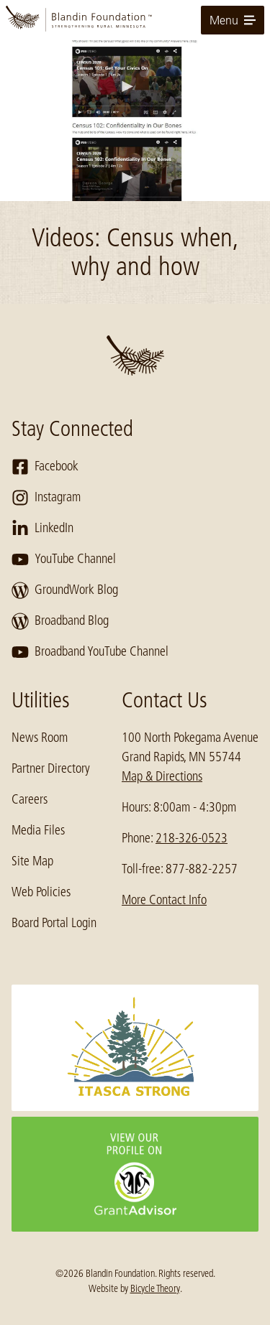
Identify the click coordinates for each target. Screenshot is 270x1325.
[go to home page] (135, 20)
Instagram (46, 497)
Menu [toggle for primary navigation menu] (233, 20)
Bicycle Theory (155, 1288)
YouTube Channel (64, 559)
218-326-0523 (192, 838)
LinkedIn (42, 528)
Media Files (38, 830)
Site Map (32, 861)
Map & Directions (162, 776)
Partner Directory (51, 768)
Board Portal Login (54, 923)
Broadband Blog (60, 621)
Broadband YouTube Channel (90, 652)
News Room (40, 737)
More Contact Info (164, 900)
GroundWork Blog (65, 590)
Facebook (45, 466)
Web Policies (41, 892)
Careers (30, 799)
